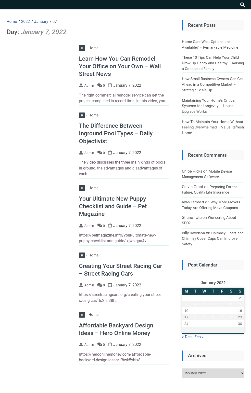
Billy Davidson (193, 233)
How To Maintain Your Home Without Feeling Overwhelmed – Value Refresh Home (213, 127)
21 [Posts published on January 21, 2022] (222, 317)
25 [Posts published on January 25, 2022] (195, 324)
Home (89, 48)
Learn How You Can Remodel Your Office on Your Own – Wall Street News (120, 66)
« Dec (186, 337)
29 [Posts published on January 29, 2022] (231, 324)
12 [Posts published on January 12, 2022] (204, 311)
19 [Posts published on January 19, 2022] (204, 317)
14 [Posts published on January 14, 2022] (222, 311)
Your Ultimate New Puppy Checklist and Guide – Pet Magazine (113, 206)
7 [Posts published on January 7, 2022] (222, 304)
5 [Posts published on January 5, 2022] (204, 304)
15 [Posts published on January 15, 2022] (231, 311)
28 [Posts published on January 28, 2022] (222, 324)
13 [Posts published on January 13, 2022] (213, 311)
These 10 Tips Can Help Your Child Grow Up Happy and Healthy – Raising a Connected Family (213, 63)
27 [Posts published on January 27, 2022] (213, 324)
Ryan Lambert (193, 202)
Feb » (199, 337)
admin (89, 85)
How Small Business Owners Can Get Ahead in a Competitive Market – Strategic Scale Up (212, 84)
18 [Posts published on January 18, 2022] (195, 317)
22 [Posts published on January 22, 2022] (231, 317)
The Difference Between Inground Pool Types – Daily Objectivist (116, 133)
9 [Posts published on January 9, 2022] (240, 304)
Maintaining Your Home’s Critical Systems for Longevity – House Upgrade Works (209, 106)
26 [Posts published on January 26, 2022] (204, 324)
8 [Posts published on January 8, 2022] (231, 304)
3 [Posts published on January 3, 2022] (186, 304)
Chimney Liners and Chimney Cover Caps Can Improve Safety (212, 238)
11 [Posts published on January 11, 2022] (195, 311)
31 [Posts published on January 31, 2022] (186, 330)
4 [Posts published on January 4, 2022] (195, 304)
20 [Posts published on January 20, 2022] (213, 317)
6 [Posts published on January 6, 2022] (213, 304)
